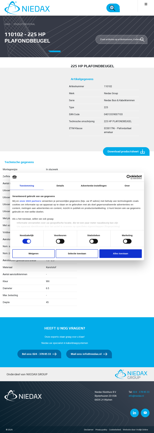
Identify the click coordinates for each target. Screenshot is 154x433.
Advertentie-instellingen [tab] (94, 185)
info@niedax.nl (136, 395)
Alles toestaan (120, 253)
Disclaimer (89, 429)
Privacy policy (101, 429)
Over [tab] (127, 185)
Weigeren (33, 253)
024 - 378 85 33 (141, 392)
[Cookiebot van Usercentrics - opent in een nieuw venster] (129, 177)
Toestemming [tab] (26, 185)
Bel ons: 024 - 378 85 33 (36, 353)
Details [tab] (60, 185)
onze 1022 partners (30, 201)
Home (7, 24)
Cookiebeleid (115, 429)
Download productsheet (123, 151)
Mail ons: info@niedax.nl (86, 353)
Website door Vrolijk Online (135, 429)
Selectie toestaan (77, 253)
